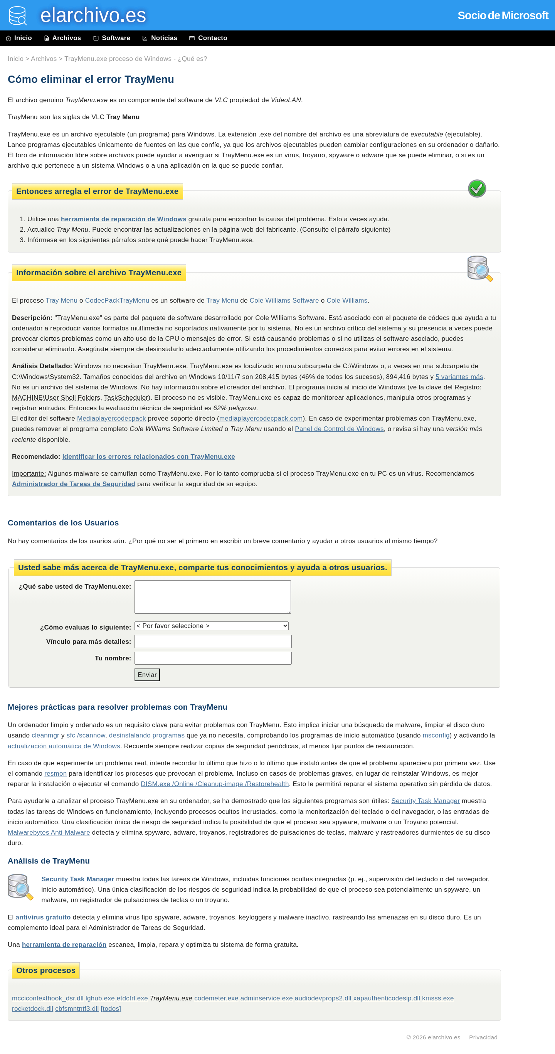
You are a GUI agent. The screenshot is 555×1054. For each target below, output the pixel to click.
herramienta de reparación (64, 944)
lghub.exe (100, 998)
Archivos (62, 38)
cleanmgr (45, 735)
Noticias (159, 38)
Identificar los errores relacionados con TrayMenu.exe (148, 456)
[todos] (111, 1008)
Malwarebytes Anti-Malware (49, 832)
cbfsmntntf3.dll (77, 1008)
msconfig (436, 735)
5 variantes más (459, 377)
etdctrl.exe (132, 998)
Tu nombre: (113, 658)
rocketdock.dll (32, 1008)
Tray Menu (223, 300)
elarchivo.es (444, 1037)
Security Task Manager (426, 801)
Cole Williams (346, 300)
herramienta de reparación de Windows (124, 219)
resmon (55, 773)
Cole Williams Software (284, 300)
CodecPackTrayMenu (117, 300)
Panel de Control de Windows (339, 429)
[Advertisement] (532, 220)
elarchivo (87, 15)
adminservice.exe (266, 998)
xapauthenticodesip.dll (386, 998)
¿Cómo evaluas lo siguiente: (85, 627)
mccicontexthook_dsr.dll (48, 998)
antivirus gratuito (43, 917)
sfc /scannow (86, 735)
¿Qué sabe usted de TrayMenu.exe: (75, 586)
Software (112, 38)
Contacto (208, 38)
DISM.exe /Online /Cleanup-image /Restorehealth (215, 784)
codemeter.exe (216, 998)
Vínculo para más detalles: (88, 641)
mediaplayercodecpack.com (261, 418)
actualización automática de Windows (64, 746)
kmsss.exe (438, 998)
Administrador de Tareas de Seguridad (73, 484)
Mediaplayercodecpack (111, 418)
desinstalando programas (147, 735)
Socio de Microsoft (503, 15)
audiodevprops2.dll (323, 998)
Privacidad (483, 1037)
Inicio (19, 38)
